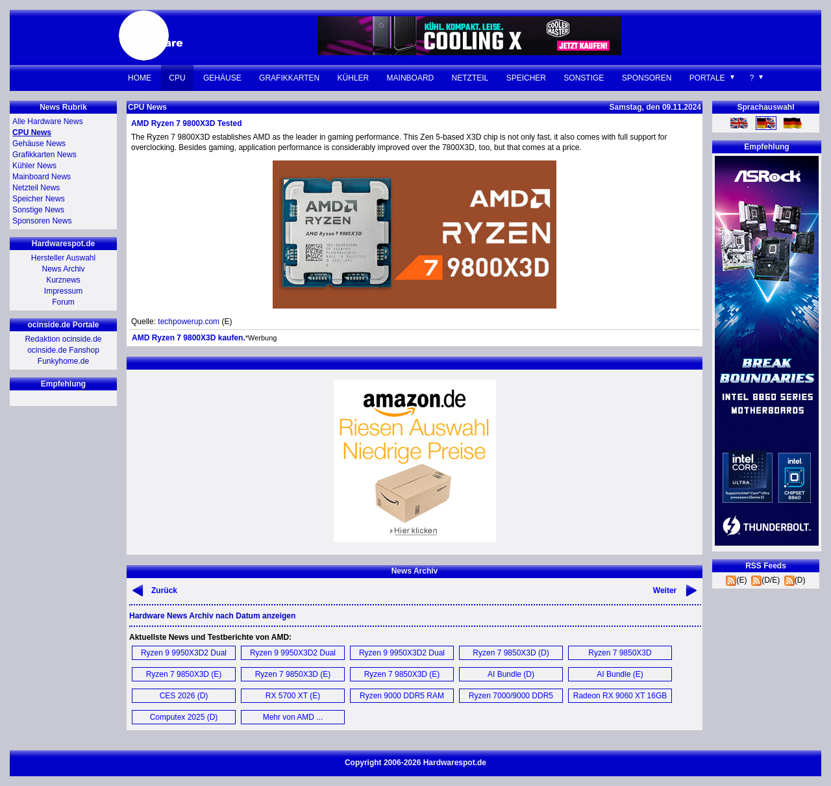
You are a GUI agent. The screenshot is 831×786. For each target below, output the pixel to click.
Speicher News (38, 198)
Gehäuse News (39, 143)
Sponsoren (647, 77)
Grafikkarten (289, 77)
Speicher (526, 77)
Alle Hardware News (47, 121)
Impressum (63, 291)
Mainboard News (41, 176)
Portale (707, 77)
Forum (63, 302)
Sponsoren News (41, 220)
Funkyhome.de (63, 361)
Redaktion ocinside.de (63, 339)
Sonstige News (38, 209)
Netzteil (470, 77)
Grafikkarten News (44, 154)
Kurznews (63, 280)
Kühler (353, 77)
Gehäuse (222, 77)
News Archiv (63, 268)
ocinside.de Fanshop (63, 350)
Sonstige (584, 77)
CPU (177, 77)
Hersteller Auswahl (63, 257)
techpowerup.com (188, 321)
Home (139, 77)
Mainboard (410, 77)
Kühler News (34, 165)
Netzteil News (36, 187)
